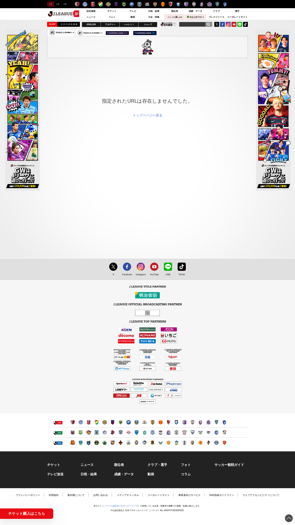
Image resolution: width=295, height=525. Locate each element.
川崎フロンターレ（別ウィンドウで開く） (136, 422)
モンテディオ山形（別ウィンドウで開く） (104, 432)
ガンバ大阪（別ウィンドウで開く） (176, 422)
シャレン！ (129, 24)
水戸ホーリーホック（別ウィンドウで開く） (80, 422)
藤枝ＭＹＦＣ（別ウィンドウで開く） (184, 432)
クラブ (216, 11)
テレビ (132, 11)
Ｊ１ (50, 4)
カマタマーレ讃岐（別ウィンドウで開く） (176, 442)
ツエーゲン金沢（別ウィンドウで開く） (120, 442)
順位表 (174, 11)
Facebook (126, 274)
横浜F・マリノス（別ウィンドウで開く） (144, 422)
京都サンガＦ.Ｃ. (170, 4)
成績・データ (195, 11)
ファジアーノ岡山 (201, 4)
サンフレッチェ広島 (209, 4)
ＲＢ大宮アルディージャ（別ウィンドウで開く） (128, 432)
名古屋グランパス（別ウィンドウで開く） (160, 422)
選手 (237, 11)
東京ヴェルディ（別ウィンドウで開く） (120, 422)
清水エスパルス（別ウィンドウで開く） (152, 422)
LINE (239, 24)
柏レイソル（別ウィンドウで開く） (104, 422)
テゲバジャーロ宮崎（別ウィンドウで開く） (224, 432)
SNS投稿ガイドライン (221, 495)
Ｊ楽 (174, 17)
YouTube (233, 24)
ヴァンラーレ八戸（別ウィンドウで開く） (80, 432)
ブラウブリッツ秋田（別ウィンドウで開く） (96, 432)
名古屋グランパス (162, 4)
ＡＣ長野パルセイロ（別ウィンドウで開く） (112, 442)
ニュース (90, 17)
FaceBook (222, 24)
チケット (111, 11)
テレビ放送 (55, 474)
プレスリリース (216, 17)
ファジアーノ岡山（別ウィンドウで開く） (200, 422)
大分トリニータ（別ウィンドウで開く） (216, 432)
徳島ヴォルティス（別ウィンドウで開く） (192, 432)
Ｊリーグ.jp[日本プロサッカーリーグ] (121, 506)
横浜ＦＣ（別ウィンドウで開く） (136, 432)
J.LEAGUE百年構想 (168, 24)
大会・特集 (153, 17)
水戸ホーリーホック (84, 4)
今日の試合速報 (69, 24)
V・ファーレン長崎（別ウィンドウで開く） (224, 422)
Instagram (228, 24)
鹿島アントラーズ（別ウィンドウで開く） (72, 422)
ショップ (148, 24)
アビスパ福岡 (217, 4)
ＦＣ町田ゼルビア (131, 4)
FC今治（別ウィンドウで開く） (200, 432)
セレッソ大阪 (186, 4)
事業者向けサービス (189, 495)
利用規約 (54, 495)
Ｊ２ (57, 4)
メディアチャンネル (128, 495)
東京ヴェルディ (123, 4)
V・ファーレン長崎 (225, 4)
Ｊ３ (64, 4)
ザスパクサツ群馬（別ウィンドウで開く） (88, 442)
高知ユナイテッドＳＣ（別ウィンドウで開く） (192, 442)
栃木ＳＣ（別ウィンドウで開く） (80, 442)
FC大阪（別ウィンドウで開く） (144, 442)
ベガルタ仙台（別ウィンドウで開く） (88, 432)
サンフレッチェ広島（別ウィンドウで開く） (208, 422)
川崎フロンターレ (139, 4)
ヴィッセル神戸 (193, 4)
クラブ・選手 (157, 465)
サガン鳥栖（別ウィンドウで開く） (208, 432)
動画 (132, 17)
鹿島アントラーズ (77, 4)
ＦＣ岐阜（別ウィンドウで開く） (128, 442)
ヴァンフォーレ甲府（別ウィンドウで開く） (152, 432)
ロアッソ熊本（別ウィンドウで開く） (208, 442)
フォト (112, 17)
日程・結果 (153, 11)
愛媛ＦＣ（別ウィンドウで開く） (184, 442)
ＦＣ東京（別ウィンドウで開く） (112, 422)
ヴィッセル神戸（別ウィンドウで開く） (192, 422)
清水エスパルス (155, 4)
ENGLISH (91, 24)
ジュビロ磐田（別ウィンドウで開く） (176, 432)
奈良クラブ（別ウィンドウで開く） (152, 442)
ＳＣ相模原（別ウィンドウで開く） (96, 442)
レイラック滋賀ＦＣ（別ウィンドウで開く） (136, 442)
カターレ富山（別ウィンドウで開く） (168, 432)
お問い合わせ (100, 495)
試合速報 (90, 11)
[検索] (208, 24)
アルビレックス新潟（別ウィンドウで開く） (160, 432)
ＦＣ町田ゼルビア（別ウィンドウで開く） (128, 422)
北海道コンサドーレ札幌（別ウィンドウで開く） (72, 432)
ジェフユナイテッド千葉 (100, 4)
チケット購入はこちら (26, 514)
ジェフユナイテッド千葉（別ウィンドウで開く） (96, 422)
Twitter (216, 24)
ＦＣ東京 (116, 4)
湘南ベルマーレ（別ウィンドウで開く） (144, 432)
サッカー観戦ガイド (229, 465)
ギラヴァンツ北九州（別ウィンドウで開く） (200, 442)
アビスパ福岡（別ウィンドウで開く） (216, 422)
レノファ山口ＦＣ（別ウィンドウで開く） (168, 442)
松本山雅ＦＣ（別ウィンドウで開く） (104, 442)
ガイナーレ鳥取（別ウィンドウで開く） (160, 442)
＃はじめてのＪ (195, 17)
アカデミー (110, 24)
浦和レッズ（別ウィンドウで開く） (88, 422)
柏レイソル (108, 4)
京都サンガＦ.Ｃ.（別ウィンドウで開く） (168, 422)
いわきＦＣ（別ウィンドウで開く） (112, 432)
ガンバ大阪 (178, 4)
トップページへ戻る (147, 115)
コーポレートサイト (237, 17)
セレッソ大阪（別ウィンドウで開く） (184, 422)
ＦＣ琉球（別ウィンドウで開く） (224, 442)
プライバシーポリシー (28, 495)
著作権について (76, 495)
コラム (186, 474)
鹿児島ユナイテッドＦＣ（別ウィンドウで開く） (216, 442)
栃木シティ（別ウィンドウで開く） (120, 432)
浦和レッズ (92, 4)
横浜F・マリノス (147, 4)
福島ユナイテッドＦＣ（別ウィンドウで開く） (72, 442)
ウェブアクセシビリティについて (261, 495)
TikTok (245, 24)
